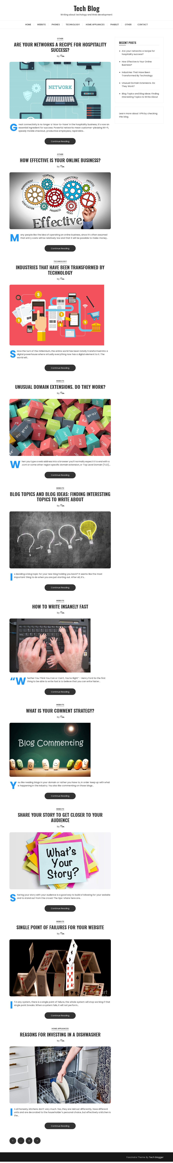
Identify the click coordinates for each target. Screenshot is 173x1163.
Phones (56, 24)
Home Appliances (95, 24)
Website (41, 24)
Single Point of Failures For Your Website (60, 928)
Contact (142, 24)
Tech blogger (156, 1158)
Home (28, 24)
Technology (73, 24)
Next (37, 1142)
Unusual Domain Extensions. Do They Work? (60, 387)
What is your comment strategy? (60, 711)
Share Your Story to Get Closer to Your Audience (60, 818)
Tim (62, 56)
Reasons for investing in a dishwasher (60, 1035)
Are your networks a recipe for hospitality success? (60, 47)
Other (128, 24)
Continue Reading (60, 141)
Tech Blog (86, 8)
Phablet (114, 24)
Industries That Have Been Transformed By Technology (60, 270)
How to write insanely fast (60, 606)
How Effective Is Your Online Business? (60, 160)
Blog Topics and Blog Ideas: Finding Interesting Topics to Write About (60, 497)
